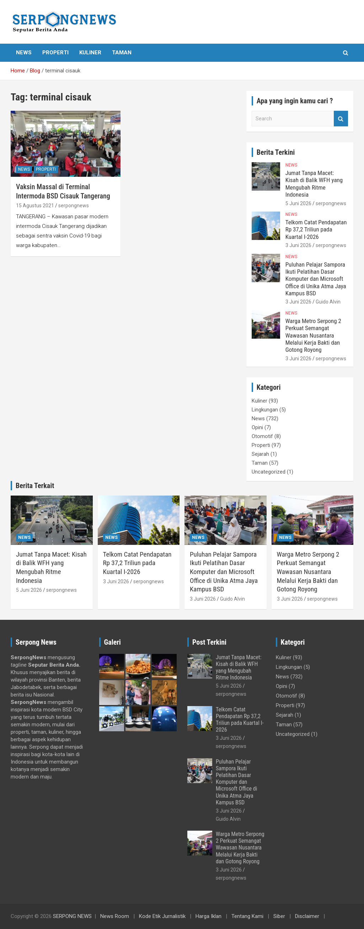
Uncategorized (268, 472)
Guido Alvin (328, 302)
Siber (279, 916)
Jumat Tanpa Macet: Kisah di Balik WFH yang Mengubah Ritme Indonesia (314, 183)
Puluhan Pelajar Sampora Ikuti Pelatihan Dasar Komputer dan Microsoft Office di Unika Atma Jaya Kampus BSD (315, 279)
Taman (122, 52)
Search (341, 119)
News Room (114, 916)
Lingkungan (265, 409)
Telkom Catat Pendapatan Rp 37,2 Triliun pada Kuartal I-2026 (316, 229)
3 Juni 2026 (298, 245)
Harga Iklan (208, 916)
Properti (55, 52)
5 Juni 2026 (298, 203)
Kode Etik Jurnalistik (162, 916)
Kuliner (90, 52)
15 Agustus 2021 (35, 205)
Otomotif (262, 436)
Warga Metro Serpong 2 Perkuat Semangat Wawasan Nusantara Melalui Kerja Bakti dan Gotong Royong (313, 335)
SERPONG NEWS (72, 916)
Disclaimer (307, 916)
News (24, 52)
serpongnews (73, 205)
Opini (257, 427)
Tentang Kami (247, 916)
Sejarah (260, 454)
